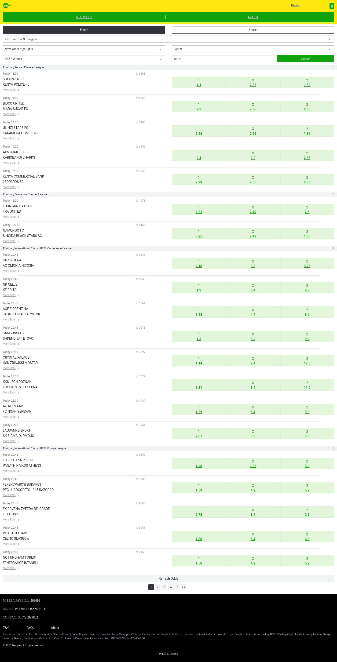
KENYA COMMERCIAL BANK (23, 176)
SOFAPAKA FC (13, 79)
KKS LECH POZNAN (17, 382)
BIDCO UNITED (13, 103)
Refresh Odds (168, 578)
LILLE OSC (10, 514)
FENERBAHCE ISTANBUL (21, 563)
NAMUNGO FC (13, 230)
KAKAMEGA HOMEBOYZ (21, 133)
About (55, 627)
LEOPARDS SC (13, 182)
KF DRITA (9, 290)
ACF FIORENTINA (15, 309)
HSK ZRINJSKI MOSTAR (20, 363)
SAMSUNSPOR (13, 333)
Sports (253, 30)
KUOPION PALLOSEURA (20, 387)
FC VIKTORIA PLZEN (18, 460)
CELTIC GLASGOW (16, 538)
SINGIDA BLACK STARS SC (22, 236)
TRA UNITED (12, 211)
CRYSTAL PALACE (16, 357)
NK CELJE (10, 284)
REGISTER (84, 17)
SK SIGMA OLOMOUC (18, 436)
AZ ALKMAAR (13, 406)
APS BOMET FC (14, 152)
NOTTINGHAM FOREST (20, 557)
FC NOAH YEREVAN (17, 411)
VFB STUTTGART (15, 533)
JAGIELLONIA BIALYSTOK (21, 314)
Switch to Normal (168, 653)
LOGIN (253, 17)
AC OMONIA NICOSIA (18, 265)
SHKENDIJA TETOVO (18, 338)
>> (184, 587)
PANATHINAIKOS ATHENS (22, 465)
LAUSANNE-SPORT (16, 430)
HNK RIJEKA (12, 260)
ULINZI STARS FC (15, 128)
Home (84, 30)
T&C (6, 627)
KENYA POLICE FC (16, 84)
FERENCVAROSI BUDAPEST (23, 484)
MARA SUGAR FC (15, 109)
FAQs (30, 627)
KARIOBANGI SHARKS (19, 157)
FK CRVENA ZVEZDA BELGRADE (26, 509)
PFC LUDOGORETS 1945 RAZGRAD (28, 490)
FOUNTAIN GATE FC (17, 206)
